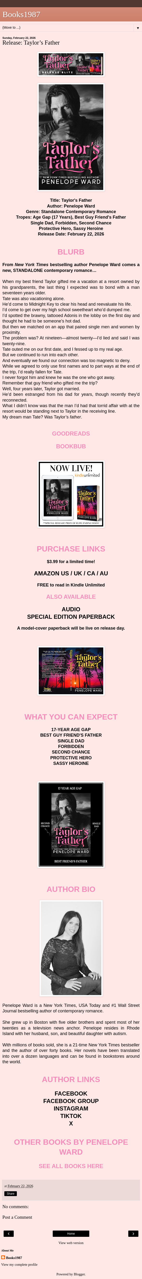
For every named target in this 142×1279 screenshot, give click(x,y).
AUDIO (71, 609)
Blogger (79, 1274)
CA (91, 573)
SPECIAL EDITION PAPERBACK (71, 616)
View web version (71, 1243)
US (65, 573)
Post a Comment (17, 1217)
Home (71, 1233)
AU (104, 573)
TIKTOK (71, 1116)
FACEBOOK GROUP (71, 1101)
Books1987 (21, 14)
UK (78, 573)
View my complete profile (19, 1264)
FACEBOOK (71, 1093)
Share (10, 1193)
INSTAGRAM (71, 1108)
